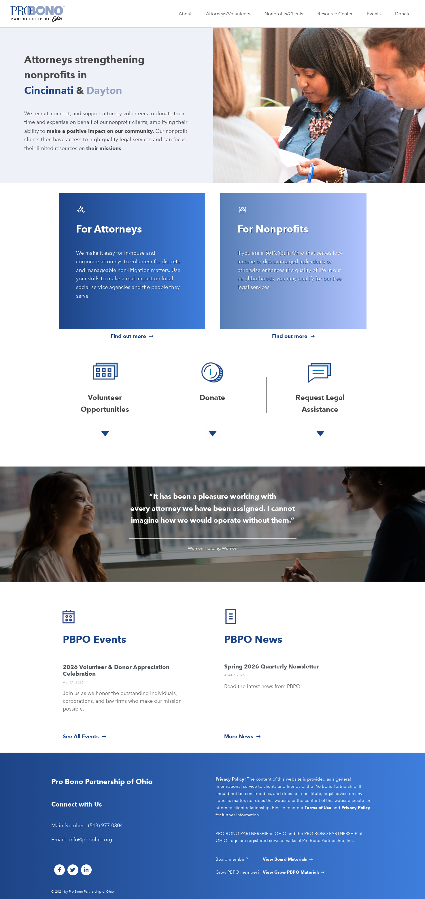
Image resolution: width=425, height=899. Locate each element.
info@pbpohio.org (90, 839)
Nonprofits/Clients (285, 14)
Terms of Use (318, 807)
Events (375, 14)
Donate (403, 13)
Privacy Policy (355, 807)
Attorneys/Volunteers (229, 14)
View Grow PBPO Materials (292, 872)
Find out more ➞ (132, 336)
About (186, 14)
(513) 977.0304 (105, 825)
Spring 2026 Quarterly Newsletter (271, 666)
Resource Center (337, 14)
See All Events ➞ (84, 736)
